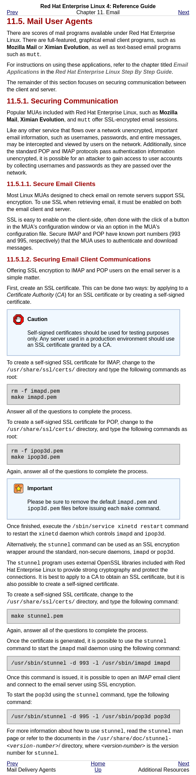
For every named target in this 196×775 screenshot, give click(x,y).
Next (183, 12)
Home (98, 766)
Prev (12, 12)
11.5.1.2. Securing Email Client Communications (79, 259)
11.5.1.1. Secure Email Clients (51, 183)
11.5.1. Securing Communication (62, 101)
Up (98, 772)
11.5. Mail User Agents (50, 21)
